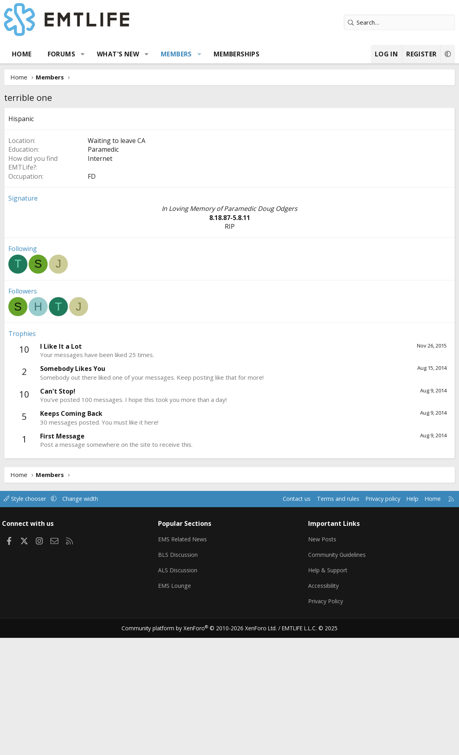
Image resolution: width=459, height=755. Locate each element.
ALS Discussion (180, 688)
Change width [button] (87, 618)
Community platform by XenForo (202, 745)
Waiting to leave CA (116, 259)
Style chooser (31, 618)
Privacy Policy (325, 719)
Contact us (285, 618)
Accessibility (323, 704)
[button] (82, 54)
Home (22, 54)
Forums (61, 54)
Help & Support (328, 688)
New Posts (322, 657)
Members (176, 54)
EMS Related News (186, 657)
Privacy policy (375, 618)
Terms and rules (328, 618)
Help (406, 618)
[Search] (399, 22)
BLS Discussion (180, 673)
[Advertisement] (229, 167)
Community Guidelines (337, 673)
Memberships (236, 54)
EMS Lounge (176, 704)
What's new (118, 54)
